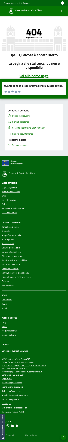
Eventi (4, 326)
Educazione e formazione (13, 256)
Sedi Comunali (8, 435)
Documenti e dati (9, 212)
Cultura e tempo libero (11, 251)
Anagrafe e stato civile (11, 235)
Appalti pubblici (8, 239)
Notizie (5, 308)
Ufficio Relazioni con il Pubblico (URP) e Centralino (24, 365)
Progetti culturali (9, 330)
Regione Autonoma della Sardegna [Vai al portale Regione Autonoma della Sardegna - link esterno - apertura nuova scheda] (17, 3)
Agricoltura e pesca (10, 226)
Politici (5, 204)
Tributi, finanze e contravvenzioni (16, 276)
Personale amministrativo (13, 208)
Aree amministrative (11, 191)
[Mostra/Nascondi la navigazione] (3, 11)
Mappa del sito (31, 435)
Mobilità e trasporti (10, 268)
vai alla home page (34, 76)
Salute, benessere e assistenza (15, 272)
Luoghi (5, 322)
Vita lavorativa (8, 285)
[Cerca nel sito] (61, 11)
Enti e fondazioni (9, 199)
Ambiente (6, 231)
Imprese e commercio (11, 264)
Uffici (4, 195)
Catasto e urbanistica (11, 247)
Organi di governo (9, 187)
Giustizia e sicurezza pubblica (14, 260)
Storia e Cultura (9, 334)
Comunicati (7, 299)
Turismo (5, 281)
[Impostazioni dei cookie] (2, 427)
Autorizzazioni (8, 243)
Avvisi (4, 303)
